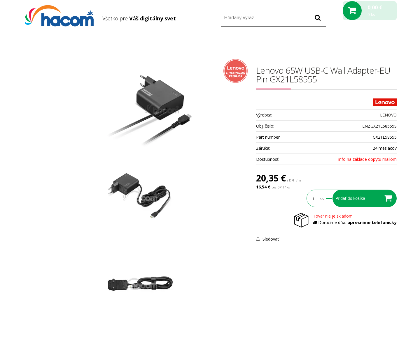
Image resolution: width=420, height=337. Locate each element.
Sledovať (267, 239)
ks (322, 198)
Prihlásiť (348, 43)
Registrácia (371, 43)
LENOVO (388, 115)
